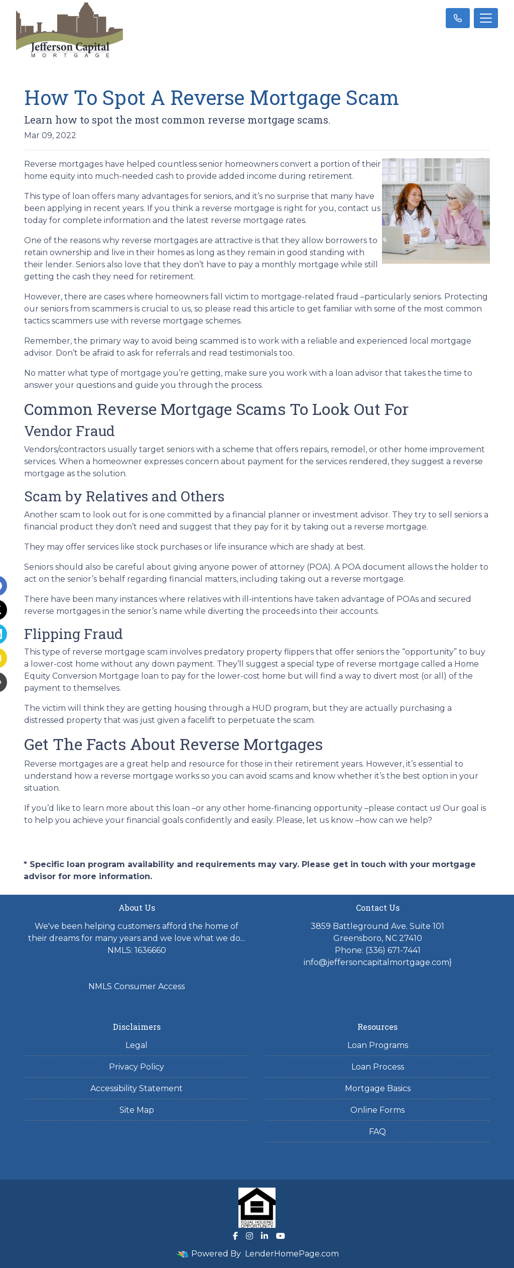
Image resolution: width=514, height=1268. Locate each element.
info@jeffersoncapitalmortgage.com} (378, 962)
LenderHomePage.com (292, 1253)
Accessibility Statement (136, 1088)
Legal (136, 1045)
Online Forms (377, 1110)
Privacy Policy (136, 1067)
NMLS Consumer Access (136, 986)
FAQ (377, 1131)
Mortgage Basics (378, 1088)
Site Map (136, 1110)
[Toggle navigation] (486, 18)
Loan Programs (377, 1045)
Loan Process (377, 1067)
